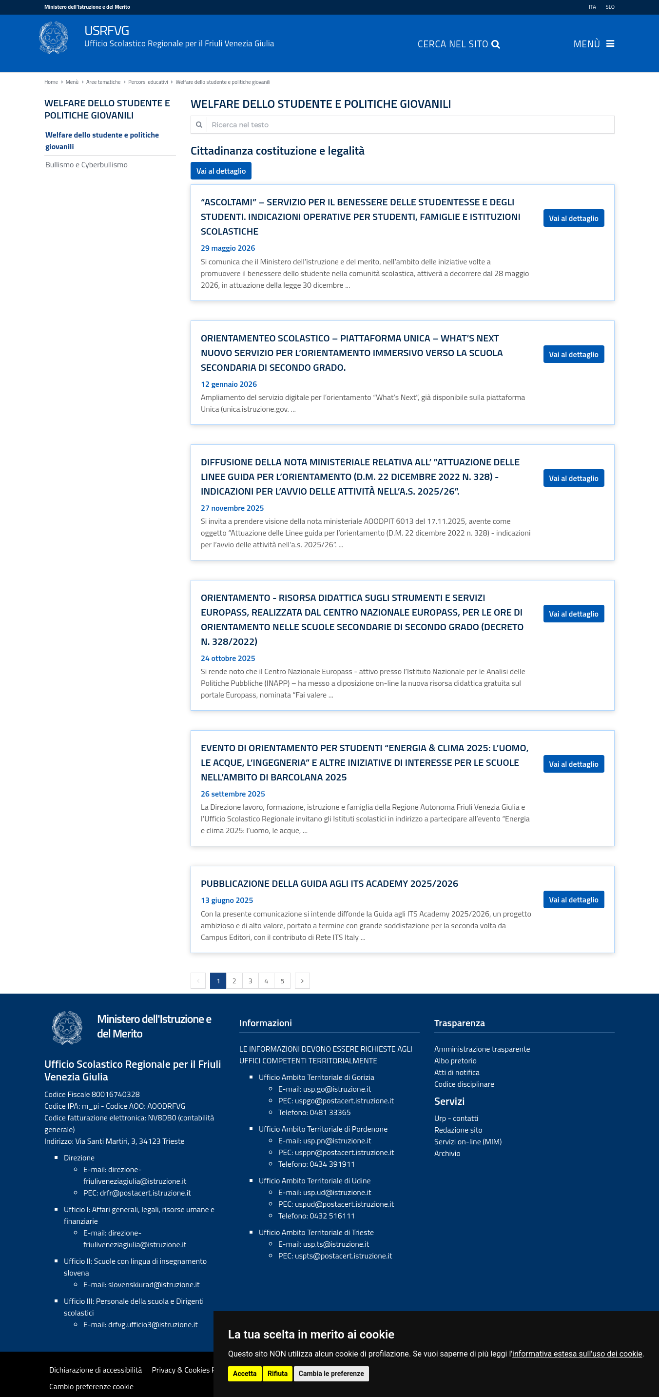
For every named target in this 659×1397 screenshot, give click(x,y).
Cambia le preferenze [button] (331, 1373)
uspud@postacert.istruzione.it (344, 1204)
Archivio (447, 1153)
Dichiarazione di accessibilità (95, 1370)
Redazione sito (458, 1130)
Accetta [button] (245, 1373)
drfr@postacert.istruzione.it (145, 1192)
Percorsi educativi (148, 82)
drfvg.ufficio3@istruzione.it (153, 1324)
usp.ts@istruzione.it (336, 1244)
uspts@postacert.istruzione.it (343, 1255)
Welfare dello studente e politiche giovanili (222, 82)
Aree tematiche (103, 82)
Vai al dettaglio (221, 171)
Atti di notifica (457, 1072)
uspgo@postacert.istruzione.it (344, 1100)
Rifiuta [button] (278, 1373)
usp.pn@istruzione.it (337, 1140)
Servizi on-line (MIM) (468, 1141)
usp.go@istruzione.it (337, 1089)
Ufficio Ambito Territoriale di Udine (315, 1180)
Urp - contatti (456, 1118)
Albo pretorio (455, 1060)
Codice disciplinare (464, 1084)
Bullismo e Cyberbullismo (86, 164)
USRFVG (349, 35)
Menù (587, 45)
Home (51, 82)
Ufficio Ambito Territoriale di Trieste (316, 1232)
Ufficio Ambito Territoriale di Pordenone (323, 1129)
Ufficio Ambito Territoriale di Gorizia (316, 1077)
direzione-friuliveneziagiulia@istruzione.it (134, 1175)
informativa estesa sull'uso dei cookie (577, 1353)
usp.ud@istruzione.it (337, 1192)
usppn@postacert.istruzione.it (344, 1152)
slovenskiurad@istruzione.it (154, 1284)
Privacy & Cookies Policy (191, 1370)
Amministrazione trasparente (482, 1049)
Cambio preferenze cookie (91, 1386)
